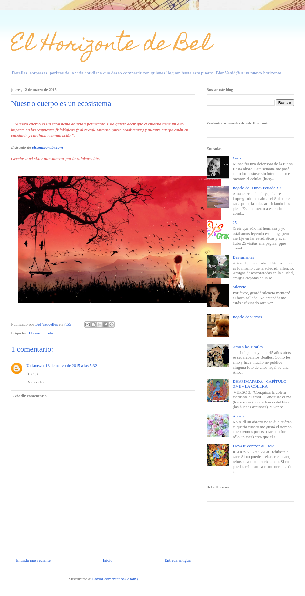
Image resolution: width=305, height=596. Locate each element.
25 (235, 222)
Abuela (239, 416)
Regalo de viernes (247, 316)
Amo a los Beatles (248, 346)
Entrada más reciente (33, 560)
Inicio (107, 560)
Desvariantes (243, 257)
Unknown (35, 365)
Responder (35, 382)
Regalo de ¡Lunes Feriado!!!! (257, 188)
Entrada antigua (178, 560)
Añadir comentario (30, 395)
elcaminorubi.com (47, 147)
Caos (237, 158)
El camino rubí (41, 333)
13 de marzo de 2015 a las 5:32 (71, 365)
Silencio (239, 286)
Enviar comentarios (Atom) (115, 579)
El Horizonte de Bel (111, 45)
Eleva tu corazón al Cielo (253, 446)
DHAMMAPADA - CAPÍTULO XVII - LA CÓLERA (259, 384)
